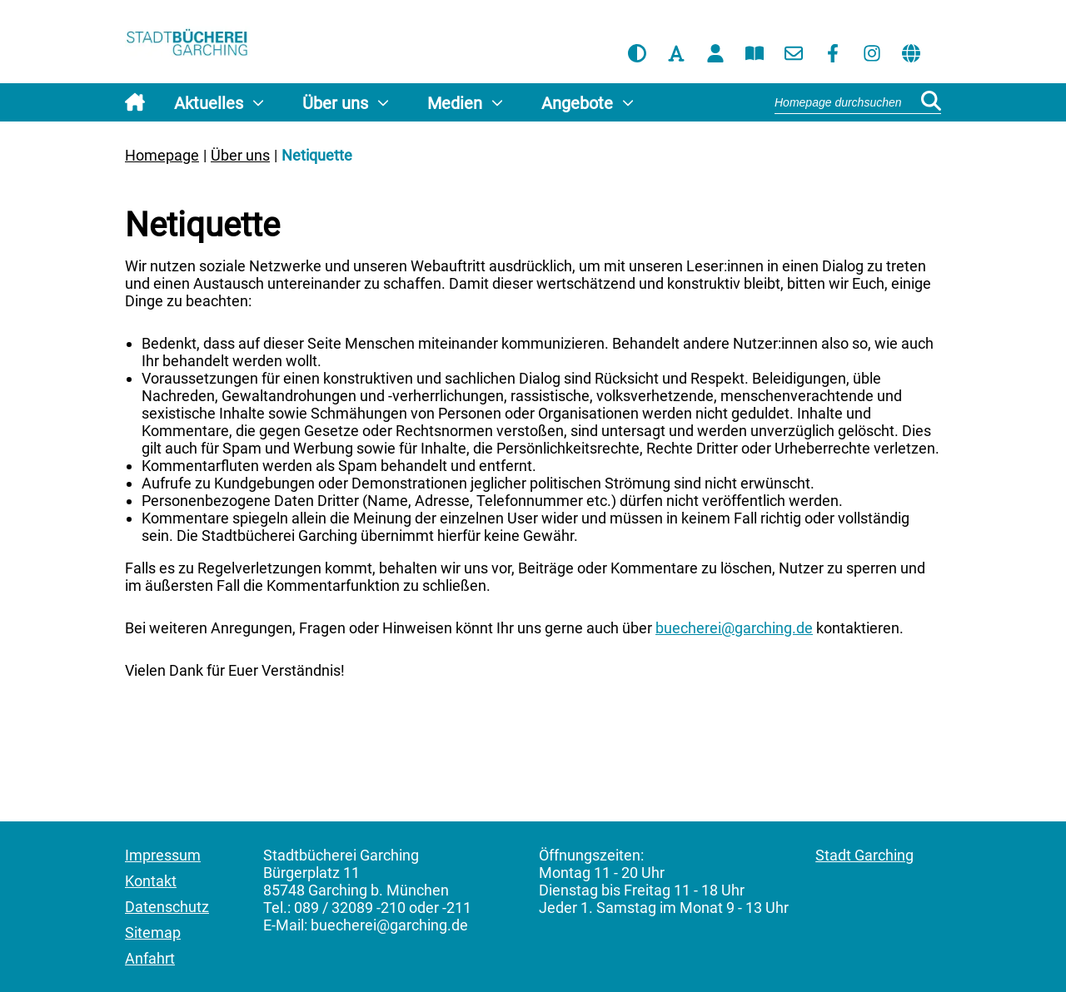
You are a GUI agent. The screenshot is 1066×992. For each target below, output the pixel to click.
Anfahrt (150, 958)
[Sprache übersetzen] (911, 53)
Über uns (240, 155)
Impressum (163, 855)
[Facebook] (833, 53)
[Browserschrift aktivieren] (676, 53)
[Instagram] (872, 53)
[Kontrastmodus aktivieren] (637, 53)
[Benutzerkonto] (715, 53)
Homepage (162, 155)
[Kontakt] (794, 53)
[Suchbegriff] (858, 102)
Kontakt (151, 881)
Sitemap (153, 932)
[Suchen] (931, 102)
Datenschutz (167, 906)
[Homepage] (187, 44)
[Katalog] (754, 53)
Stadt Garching (864, 855)
